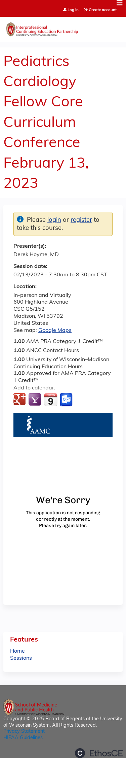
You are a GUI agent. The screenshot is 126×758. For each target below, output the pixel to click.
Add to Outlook (67, 400)
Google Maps (55, 330)
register (81, 220)
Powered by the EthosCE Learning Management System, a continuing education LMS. (99, 753)
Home (17, 651)
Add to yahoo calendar (35, 400)
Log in (73, 10)
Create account (103, 10)
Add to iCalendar (50, 399)
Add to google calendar (20, 400)
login (54, 220)
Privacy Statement (24, 731)
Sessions (21, 658)
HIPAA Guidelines (23, 737)
